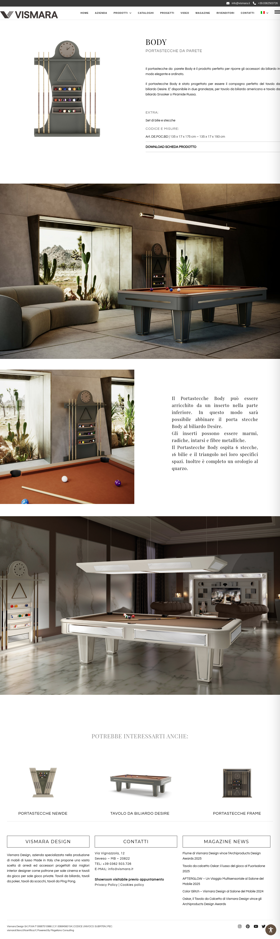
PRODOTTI (121, 13)
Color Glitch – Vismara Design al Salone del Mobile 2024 (223, 891)
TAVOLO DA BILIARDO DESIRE (140, 813)
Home (84, 13)
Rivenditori (225, 13)
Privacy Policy (106, 884)
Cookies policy (132, 884)
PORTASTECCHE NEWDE (43, 813)
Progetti (167, 13)
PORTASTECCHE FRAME (237, 813)
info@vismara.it (238, 3)
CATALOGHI (146, 13)
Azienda (101, 13)
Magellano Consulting (62, 930)
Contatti (247, 13)
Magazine (203, 13)
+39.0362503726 (265, 3)
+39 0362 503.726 (117, 863)
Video (185, 13)
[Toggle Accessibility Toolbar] (271, 930)
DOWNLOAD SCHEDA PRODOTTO (171, 147)
